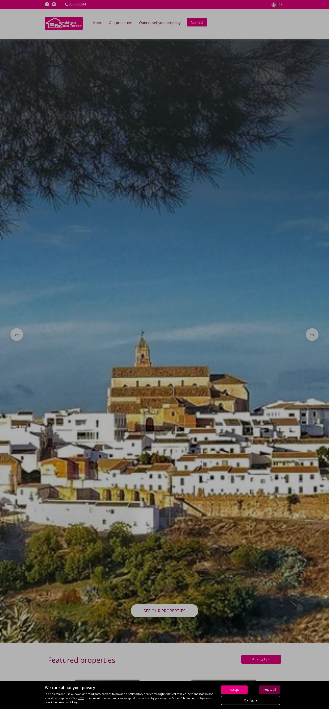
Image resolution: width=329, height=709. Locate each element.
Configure (250, 700)
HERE (81, 698)
